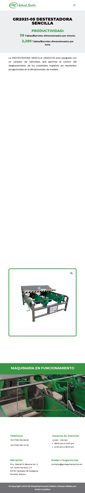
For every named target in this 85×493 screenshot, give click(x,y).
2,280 (27, 41)
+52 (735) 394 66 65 (19, 440)
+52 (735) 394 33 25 (19, 445)
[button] (71, 273)
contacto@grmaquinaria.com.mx (66, 464)
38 (22, 35)
